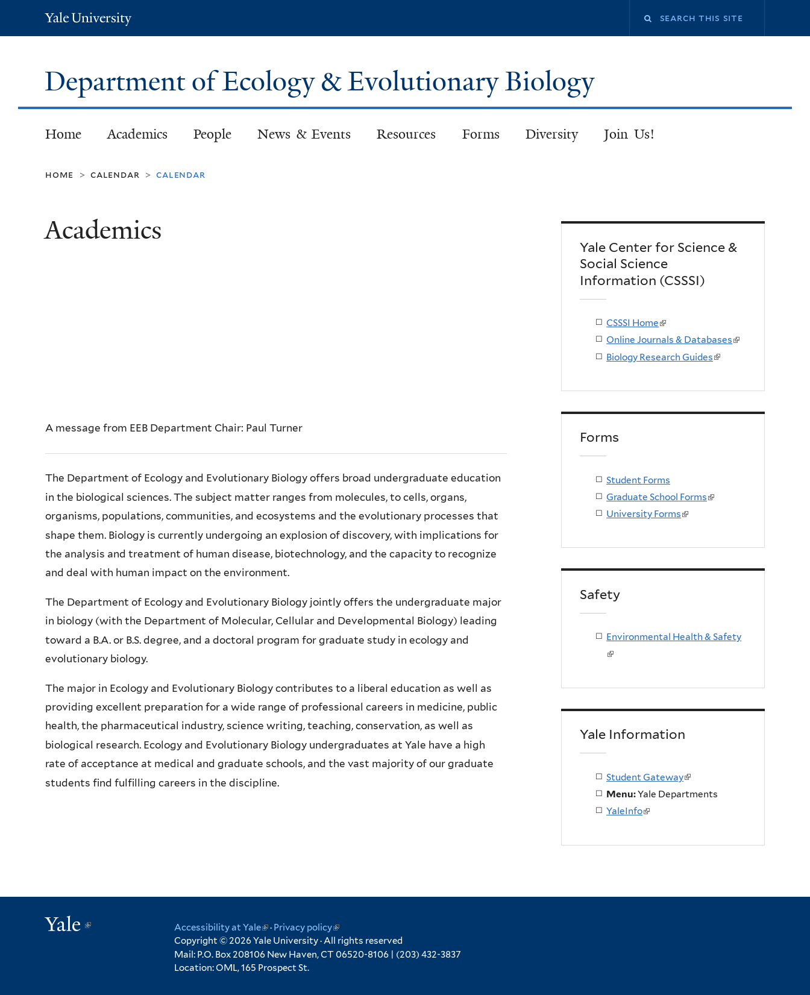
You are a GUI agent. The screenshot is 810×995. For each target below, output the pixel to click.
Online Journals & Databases (672, 339)
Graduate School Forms (660, 497)
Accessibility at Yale (221, 927)
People (212, 134)
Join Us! (629, 134)
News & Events (304, 134)
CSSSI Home (636, 322)
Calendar (114, 174)
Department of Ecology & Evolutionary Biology (323, 81)
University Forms (647, 513)
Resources (406, 134)
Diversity (552, 134)
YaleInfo (628, 811)
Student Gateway (648, 777)
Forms (481, 134)
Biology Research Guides (663, 357)
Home (63, 134)
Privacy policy (306, 927)
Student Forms (638, 480)
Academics (137, 134)
